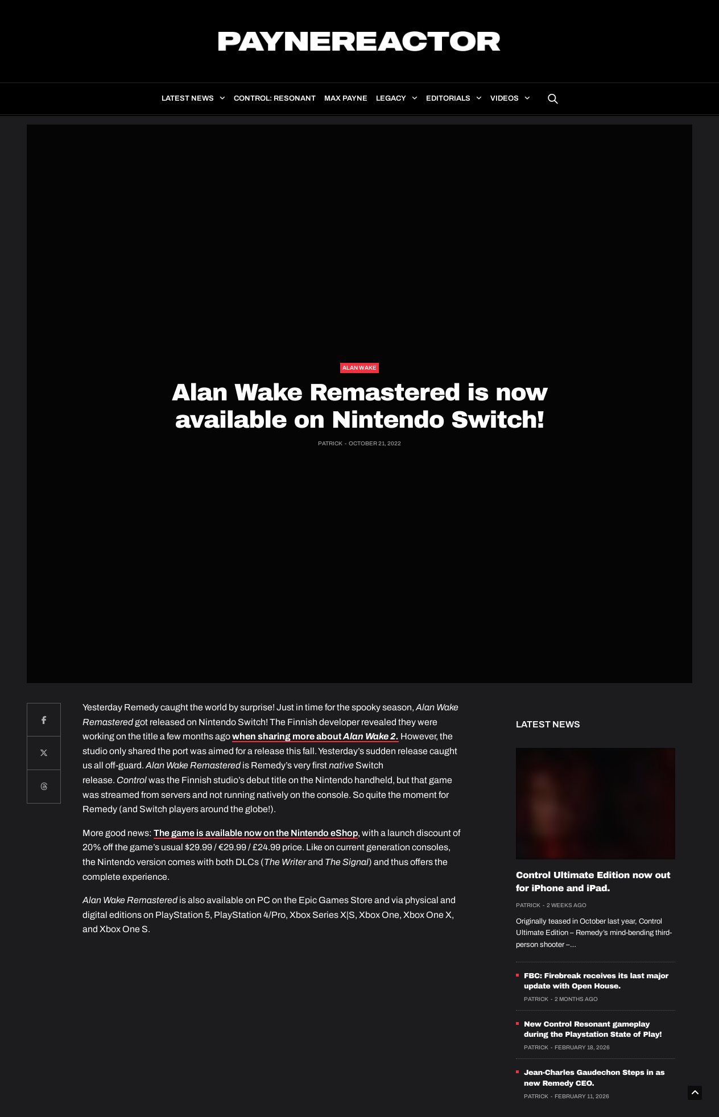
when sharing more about (315, 736)
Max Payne (345, 98)
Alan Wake (359, 368)
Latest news (188, 98)
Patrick (330, 443)
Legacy (391, 98)
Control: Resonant (275, 98)
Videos (504, 98)
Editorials (448, 98)
